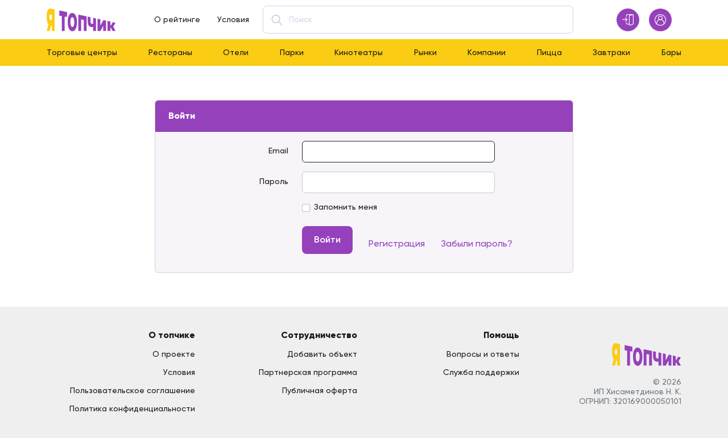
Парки (292, 52)
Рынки (425, 52)
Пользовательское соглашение (132, 390)
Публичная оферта (319, 390)
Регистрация (397, 243)
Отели (236, 52)
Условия (233, 19)
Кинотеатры (358, 52)
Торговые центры (82, 52)
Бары (671, 52)
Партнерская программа (308, 372)
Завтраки (611, 52)
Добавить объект (322, 353)
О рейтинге (177, 19)
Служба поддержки (481, 372)
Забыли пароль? (476, 243)
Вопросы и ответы (482, 353)
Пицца (549, 52)
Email (278, 150)
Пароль (273, 181)
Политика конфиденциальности (132, 408)
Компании (487, 52)
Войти (327, 239)
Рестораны (170, 52)
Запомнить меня (345, 206)
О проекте (173, 353)
